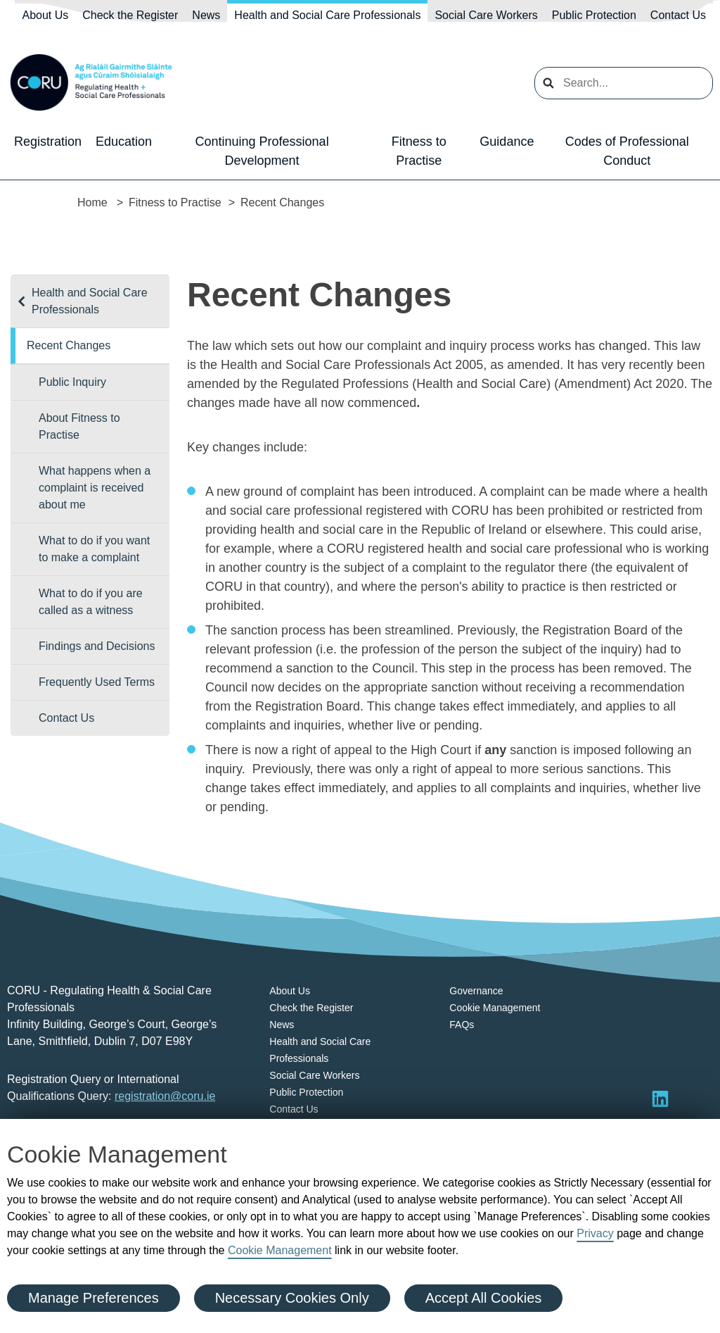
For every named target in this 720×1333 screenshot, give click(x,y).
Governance (476, 990)
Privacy (595, 1233)
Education (124, 141)
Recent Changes (68, 345)
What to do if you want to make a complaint (94, 548)
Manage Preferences (93, 1298)
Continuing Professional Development (262, 151)
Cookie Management (280, 1250)
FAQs (461, 1024)
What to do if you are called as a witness (91, 601)
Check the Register (130, 15)
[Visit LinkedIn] (660, 1098)
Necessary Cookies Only (292, 1298)
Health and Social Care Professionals (327, 15)
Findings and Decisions (97, 646)
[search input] (623, 83)
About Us (45, 15)
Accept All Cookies (483, 1298)
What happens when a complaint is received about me (94, 488)
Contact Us (678, 15)
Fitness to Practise (419, 151)
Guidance (507, 141)
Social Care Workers (486, 15)
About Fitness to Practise (79, 426)
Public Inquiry (72, 382)
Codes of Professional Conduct (627, 151)
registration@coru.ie (165, 1096)
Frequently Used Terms (97, 682)
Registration (48, 141)
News (206, 15)
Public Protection (594, 15)
